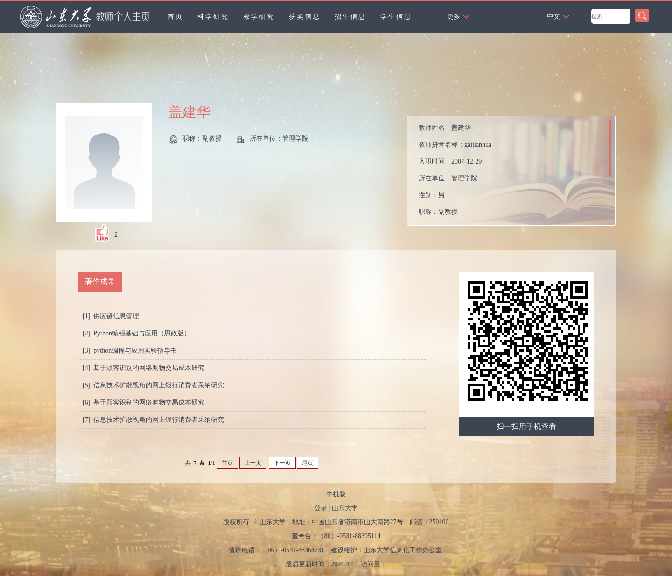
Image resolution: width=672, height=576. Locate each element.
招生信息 (350, 16)
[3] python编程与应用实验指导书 (130, 350)
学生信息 (396, 16)
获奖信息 (305, 16)
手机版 (336, 494)
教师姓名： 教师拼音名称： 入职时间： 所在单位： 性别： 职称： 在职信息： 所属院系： (455, 173)
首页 (175, 16)
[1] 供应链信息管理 (111, 316)
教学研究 (259, 16)
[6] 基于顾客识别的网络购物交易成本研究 (143, 402)
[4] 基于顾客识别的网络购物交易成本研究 (143, 367)
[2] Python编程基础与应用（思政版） (136, 333)
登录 (320, 508)
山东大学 (345, 508)
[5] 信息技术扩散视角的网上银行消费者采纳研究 (153, 385)
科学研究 (213, 16)
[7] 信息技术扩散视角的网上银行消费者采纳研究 (153, 419)
